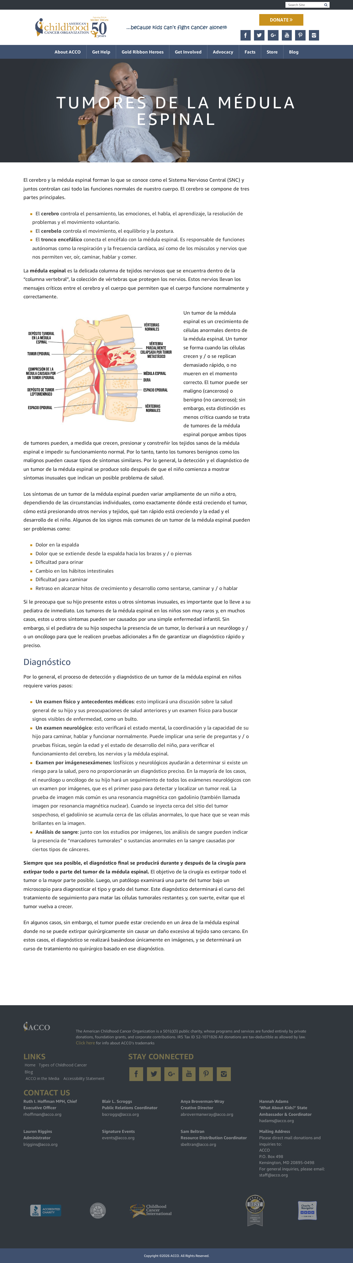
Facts (250, 52)
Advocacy (223, 52)
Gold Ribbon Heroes (143, 52)
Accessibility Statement (84, 1078)
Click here (85, 1042)
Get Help (101, 52)
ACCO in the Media (42, 1078)
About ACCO (68, 52)
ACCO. (175, 1256)
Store (272, 52)
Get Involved (188, 52)
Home (30, 1065)
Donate (281, 20)
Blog (294, 52)
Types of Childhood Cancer (63, 1065)
